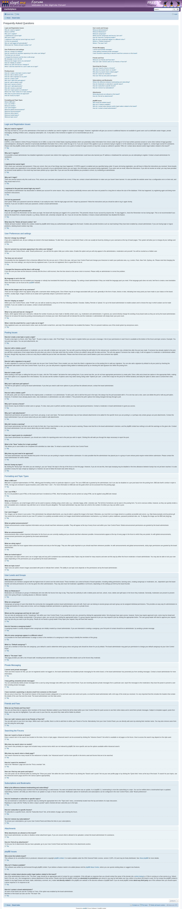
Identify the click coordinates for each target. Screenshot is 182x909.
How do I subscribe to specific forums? (104, 86)
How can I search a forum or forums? (104, 68)
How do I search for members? (102, 73)
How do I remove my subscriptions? (103, 88)
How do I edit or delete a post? (14, 75)
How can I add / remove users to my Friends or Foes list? (110, 61)
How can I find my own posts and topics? (105, 75)
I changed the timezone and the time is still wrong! (19, 57)
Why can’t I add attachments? (13, 86)
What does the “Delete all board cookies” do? (18, 45)
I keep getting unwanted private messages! (105, 51)
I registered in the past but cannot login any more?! (20, 39)
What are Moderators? (99, 32)
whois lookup (139, 876)
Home (9, 905)
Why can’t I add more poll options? (15, 80)
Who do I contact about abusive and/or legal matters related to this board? (115, 106)
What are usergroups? (99, 33)
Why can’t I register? (11, 33)
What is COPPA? (10, 32)
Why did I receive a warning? (13, 88)
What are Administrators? (100, 30)
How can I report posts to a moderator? (16, 90)
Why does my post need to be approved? (17, 93)
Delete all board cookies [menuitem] (158, 905)
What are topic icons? (11, 117)
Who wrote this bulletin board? (102, 102)
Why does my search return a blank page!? (105, 72)
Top (7, 135)
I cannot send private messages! (102, 49)
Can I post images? (10, 107)
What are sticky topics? (11, 113)
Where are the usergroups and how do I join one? (107, 35)
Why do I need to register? (12, 30)
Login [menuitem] (175, 14)
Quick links (10, 14)
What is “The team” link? (100, 43)
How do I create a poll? (11, 78)
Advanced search (177, 9)
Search (174, 9)
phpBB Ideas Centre (92, 867)
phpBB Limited (59, 858)
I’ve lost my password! (11, 41)
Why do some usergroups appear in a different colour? (109, 39)
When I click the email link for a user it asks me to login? (21, 66)
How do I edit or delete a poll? (13, 82)
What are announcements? (13, 111)
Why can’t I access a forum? (13, 84)
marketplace (10, 9)
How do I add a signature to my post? (16, 76)
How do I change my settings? (14, 51)
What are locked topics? (12, 115)
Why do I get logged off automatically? (16, 43)
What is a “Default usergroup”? (102, 41)
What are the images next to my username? (18, 61)
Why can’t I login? (10, 37)
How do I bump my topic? (12, 95)
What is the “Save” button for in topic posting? (18, 91)
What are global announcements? (15, 109)
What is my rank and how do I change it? (17, 64)
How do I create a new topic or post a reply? (18, 73)
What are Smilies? (10, 105)
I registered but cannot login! (13, 35)
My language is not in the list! (13, 59)
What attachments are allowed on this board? (106, 94)
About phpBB (144, 858)
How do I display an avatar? (13, 62)
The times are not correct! (12, 55)
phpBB (31, 282)
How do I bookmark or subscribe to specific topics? (108, 84)
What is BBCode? (10, 102)
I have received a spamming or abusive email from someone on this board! (115, 53)
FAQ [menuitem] (17, 14)
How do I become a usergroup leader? (104, 37)
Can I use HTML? (10, 104)
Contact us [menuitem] (135, 905)
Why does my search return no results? (104, 70)
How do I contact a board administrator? (105, 108)
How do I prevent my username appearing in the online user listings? (25, 53)
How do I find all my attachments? (103, 96)
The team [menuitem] (145, 905)
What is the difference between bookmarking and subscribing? (111, 82)
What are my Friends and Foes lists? (104, 60)
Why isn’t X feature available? (101, 104)
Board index (16, 905)
